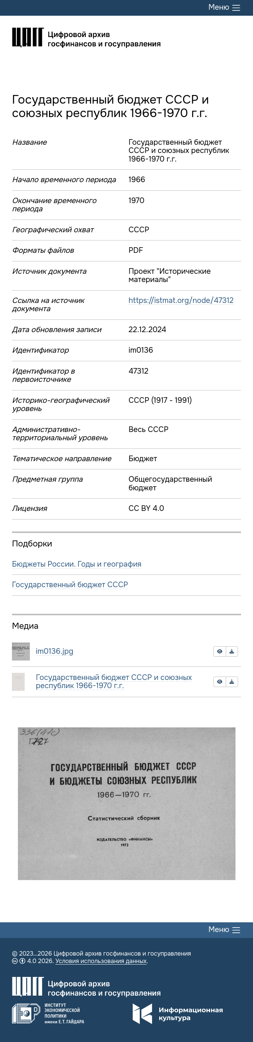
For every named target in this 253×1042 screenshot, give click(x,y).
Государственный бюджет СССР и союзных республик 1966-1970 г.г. (114, 682)
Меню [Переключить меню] (225, 8)
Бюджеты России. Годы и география (77, 564)
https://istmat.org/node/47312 (181, 300)
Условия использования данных (100, 961)
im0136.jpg (54, 651)
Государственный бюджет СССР (70, 584)
